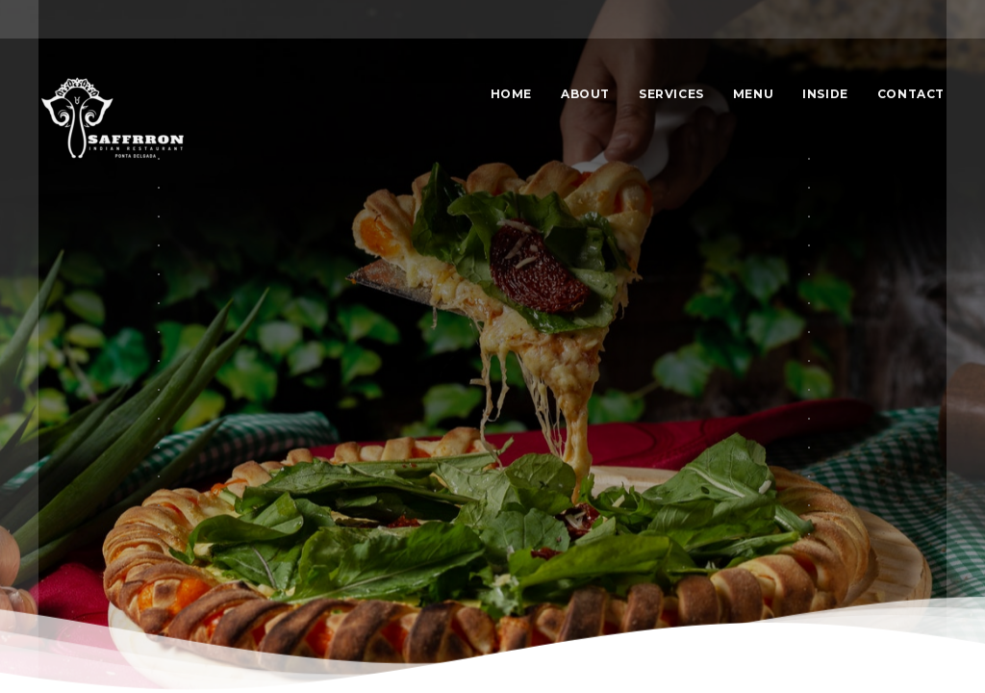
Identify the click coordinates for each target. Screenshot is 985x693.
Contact (911, 94)
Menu (753, 94)
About (585, 94)
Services (671, 94)
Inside (825, 94)
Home (511, 94)
